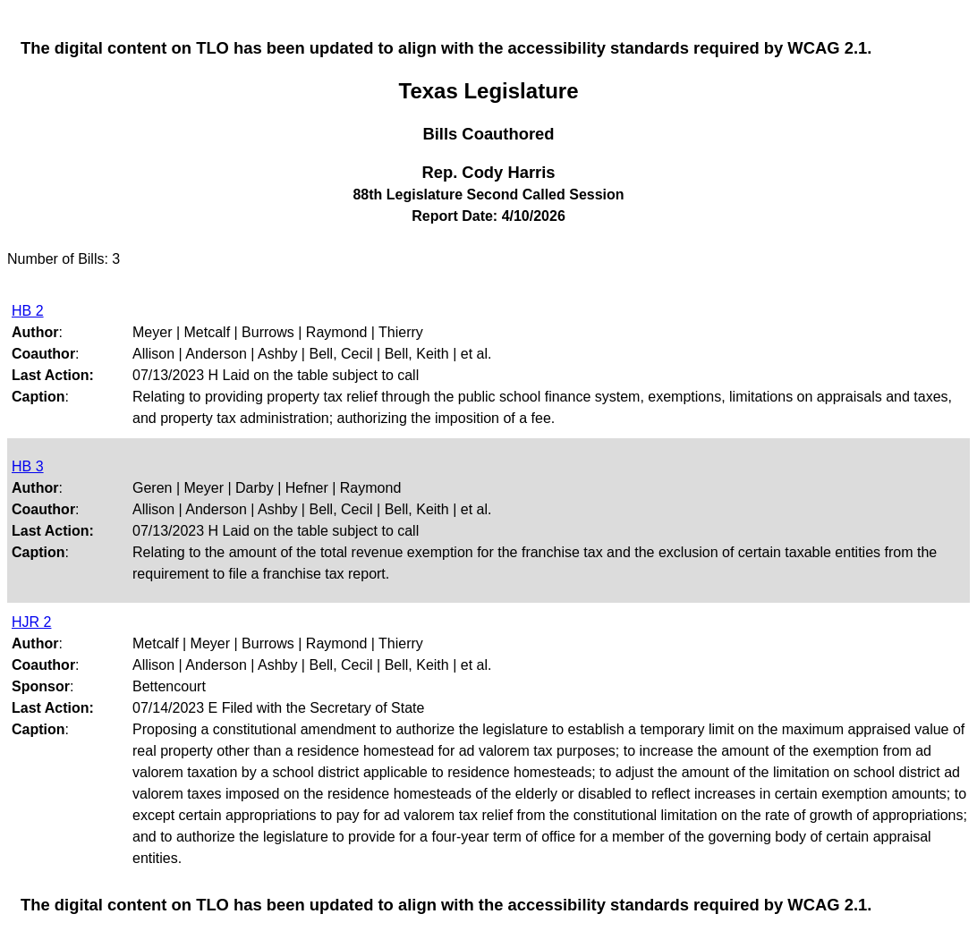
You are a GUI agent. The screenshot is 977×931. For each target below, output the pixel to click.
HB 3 (28, 466)
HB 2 (28, 310)
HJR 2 (31, 622)
